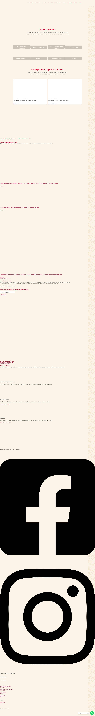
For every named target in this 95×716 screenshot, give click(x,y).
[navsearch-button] (80, 3)
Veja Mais (2, 186)
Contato (2, 704)
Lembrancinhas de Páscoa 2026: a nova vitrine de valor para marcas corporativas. (31, 275)
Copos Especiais (4, 687)
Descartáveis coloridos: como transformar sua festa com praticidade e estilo (29, 183)
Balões (1, 693)
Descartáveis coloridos (5, 686)
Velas (1, 696)
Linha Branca (3, 692)
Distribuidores (3, 677)
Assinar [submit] (2, 294)
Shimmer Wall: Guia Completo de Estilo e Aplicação (19, 207)
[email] (7, 292)
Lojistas (1, 678)
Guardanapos (3, 695)
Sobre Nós (2, 702)
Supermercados (3, 676)
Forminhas (2, 690)
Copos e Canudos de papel (6, 689)
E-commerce (3, 680)
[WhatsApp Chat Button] (92, 713)
